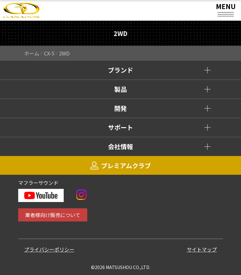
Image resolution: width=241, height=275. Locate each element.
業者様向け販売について (52, 215)
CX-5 (49, 53)
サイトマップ (202, 249)
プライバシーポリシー (49, 249)
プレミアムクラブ (120, 165)
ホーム (31, 53)
